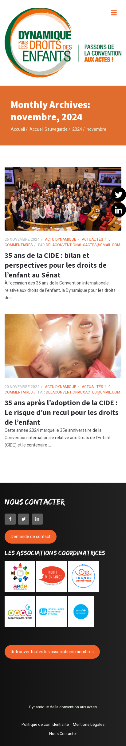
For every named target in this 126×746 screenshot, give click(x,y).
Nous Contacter (63, 734)
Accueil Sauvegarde (49, 129)
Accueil (18, 129)
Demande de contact (30, 536)
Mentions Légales (88, 724)
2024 (77, 129)
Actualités (92, 239)
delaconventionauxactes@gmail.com (82, 245)
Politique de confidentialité (45, 724)
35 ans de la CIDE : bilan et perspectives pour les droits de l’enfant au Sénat (56, 265)
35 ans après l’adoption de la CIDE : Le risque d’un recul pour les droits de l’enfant (62, 412)
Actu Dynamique (60, 239)
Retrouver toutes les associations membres (52, 652)
